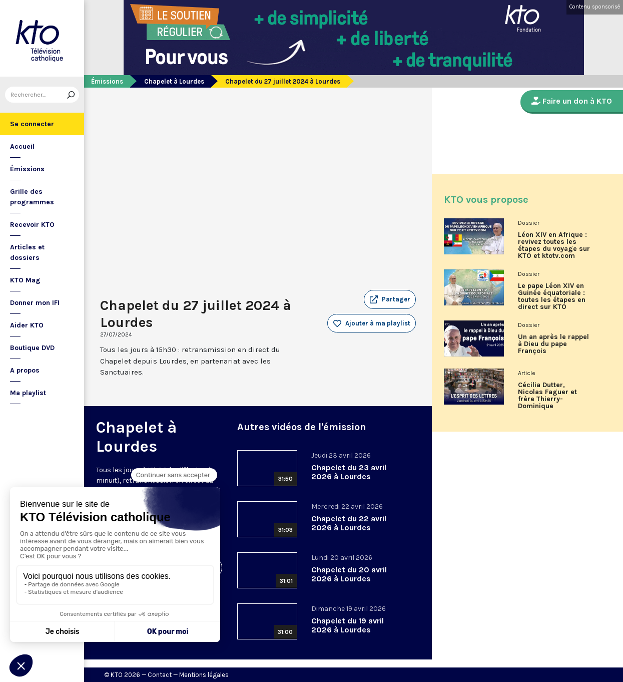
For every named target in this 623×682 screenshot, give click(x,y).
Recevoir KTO (32, 224)
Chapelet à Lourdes (174, 81)
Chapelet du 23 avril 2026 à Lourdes (348, 472)
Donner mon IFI (35, 302)
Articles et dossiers (27, 252)
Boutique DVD (32, 348)
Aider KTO (27, 325)
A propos (25, 370)
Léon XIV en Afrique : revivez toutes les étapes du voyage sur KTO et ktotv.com (554, 245)
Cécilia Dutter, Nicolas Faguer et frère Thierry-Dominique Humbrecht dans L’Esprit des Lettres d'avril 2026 (550, 399)
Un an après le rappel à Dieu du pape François (553, 344)
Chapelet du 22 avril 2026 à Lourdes (348, 523)
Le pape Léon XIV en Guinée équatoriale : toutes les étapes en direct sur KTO (551, 296)
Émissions (27, 169)
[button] (390, 299)
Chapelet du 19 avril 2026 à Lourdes (347, 625)
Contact (160, 674)
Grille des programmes (32, 196)
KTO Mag (25, 280)
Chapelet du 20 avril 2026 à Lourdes (349, 574)
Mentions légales (204, 674)
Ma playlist (28, 393)
